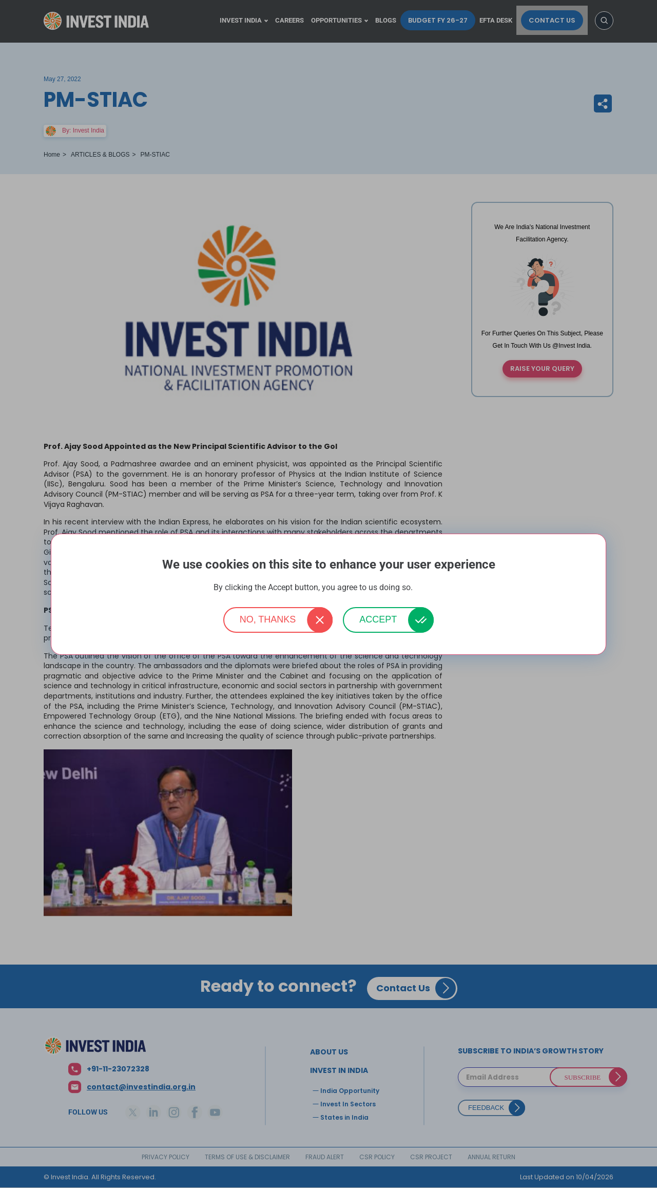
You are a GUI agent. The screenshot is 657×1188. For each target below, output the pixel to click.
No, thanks (268, 619)
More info (429, 588)
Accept (378, 619)
